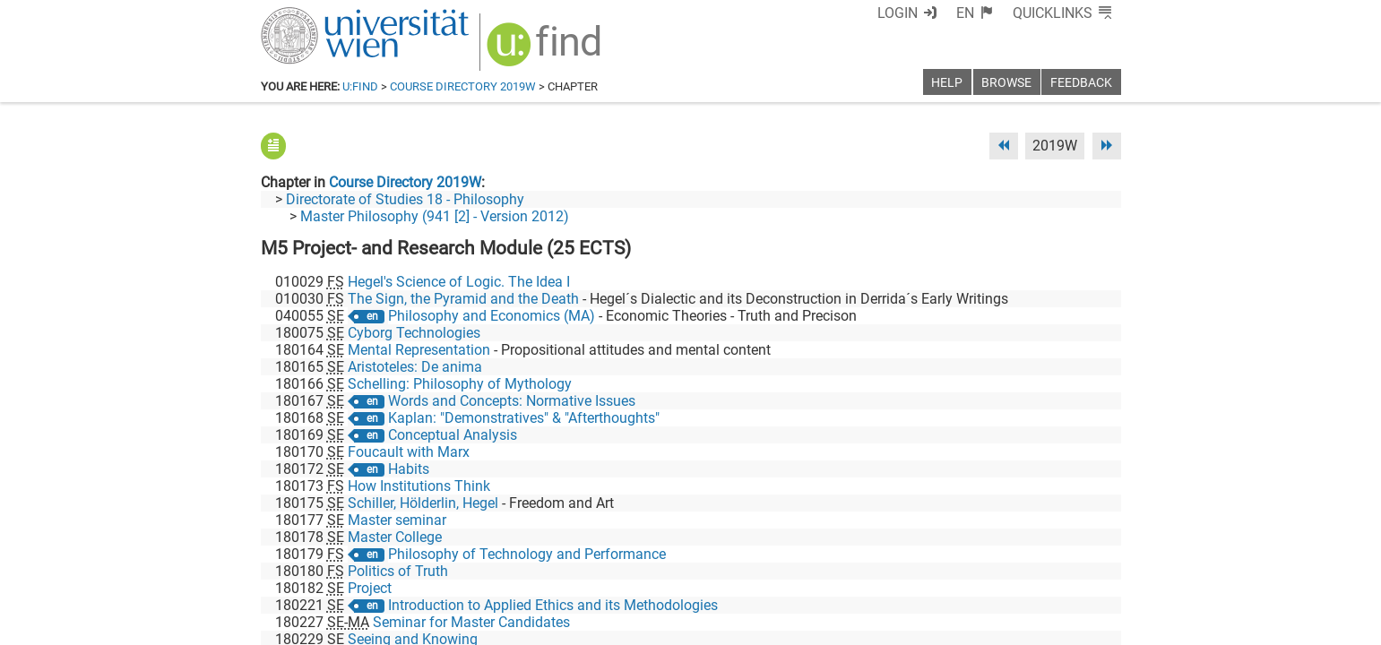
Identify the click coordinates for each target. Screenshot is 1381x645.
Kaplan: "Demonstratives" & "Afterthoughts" (524, 417)
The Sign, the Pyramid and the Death (463, 298)
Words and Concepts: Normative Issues (511, 400)
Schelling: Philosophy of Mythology (460, 383)
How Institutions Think (419, 485)
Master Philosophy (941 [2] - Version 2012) (434, 216)
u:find (360, 86)
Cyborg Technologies (414, 332)
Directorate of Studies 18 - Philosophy (405, 199)
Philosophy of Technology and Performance (527, 554)
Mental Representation (419, 349)
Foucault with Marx (409, 451)
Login (897, 13)
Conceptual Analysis (452, 434)
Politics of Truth (398, 571)
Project (370, 588)
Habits (408, 468)
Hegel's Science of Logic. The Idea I (459, 281)
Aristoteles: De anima (415, 366)
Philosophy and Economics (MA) (491, 315)
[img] (546, 50)
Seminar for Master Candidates (471, 622)
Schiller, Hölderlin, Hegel (423, 503)
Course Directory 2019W (463, 86)
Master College (395, 537)
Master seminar (397, 520)
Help (946, 82)
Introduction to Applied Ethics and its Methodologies (553, 605)
